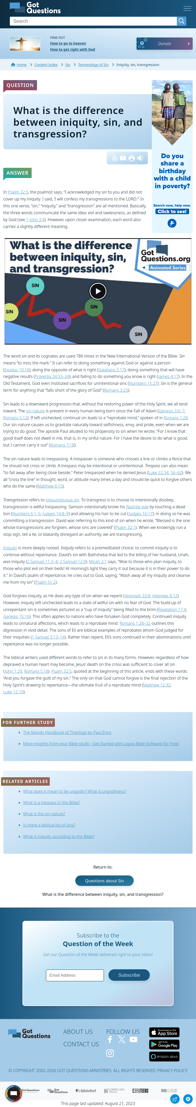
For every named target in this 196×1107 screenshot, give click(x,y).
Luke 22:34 (158, 472)
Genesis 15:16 (16, 616)
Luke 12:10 (13, 692)
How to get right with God (72, 49)
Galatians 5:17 (111, 370)
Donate (164, 43)
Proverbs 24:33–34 (52, 376)
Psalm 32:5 (18, 192)
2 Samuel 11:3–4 (42, 561)
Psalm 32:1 (125, 527)
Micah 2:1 (98, 561)
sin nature (35, 411)
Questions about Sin (104, 880)
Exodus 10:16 (16, 370)
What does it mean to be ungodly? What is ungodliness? (75, 791)
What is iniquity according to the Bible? (59, 836)
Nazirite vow (137, 507)
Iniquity (10, 548)
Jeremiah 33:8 (137, 596)
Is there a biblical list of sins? (49, 825)
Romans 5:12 (15, 418)
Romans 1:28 (176, 418)
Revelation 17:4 (172, 609)
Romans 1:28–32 (135, 623)
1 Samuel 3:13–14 (48, 637)
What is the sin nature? (44, 814)
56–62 (176, 472)
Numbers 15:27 (143, 383)
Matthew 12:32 (156, 685)
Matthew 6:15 (50, 486)
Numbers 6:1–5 (26, 513)
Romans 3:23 (116, 390)
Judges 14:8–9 (56, 513)
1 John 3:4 (35, 219)
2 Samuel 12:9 (73, 561)
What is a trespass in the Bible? (51, 802)
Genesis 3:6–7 (171, 411)
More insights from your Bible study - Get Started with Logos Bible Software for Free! (101, 743)
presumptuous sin (62, 500)
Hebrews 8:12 (164, 596)
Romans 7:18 (62, 445)
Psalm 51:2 (45, 582)
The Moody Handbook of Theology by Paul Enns (67, 732)
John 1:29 (13, 671)
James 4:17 (168, 376)
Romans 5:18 (36, 671)
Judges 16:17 (141, 513)
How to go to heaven (68, 43)
